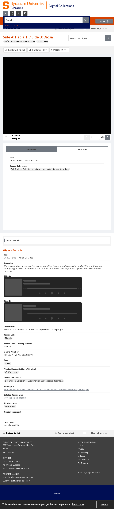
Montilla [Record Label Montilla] (8, 338)
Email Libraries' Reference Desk (16, 468)
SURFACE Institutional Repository (16, 481)
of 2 (102, 137)
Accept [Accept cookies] (104, 504)
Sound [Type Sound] (8, 363)
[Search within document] (108, 38)
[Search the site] (46, 20)
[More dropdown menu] (104, 21)
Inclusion (81, 456)
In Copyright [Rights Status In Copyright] (10, 406)
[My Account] (18, 13)
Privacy (81, 449)
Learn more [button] (78, 504)
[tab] (31, 149)
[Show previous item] (86, 137)
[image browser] (14, 137)
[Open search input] (5, 13)
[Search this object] (87, 38)
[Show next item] (107, 137)
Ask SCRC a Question (11, 465)
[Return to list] (17, 28)
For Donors (83, 463)
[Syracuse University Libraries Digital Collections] (47, 5)
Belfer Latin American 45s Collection (19, 41)
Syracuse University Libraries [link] (17, 442)
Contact (57, 493)
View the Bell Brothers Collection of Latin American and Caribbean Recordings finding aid (46, 389)
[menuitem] (57, 493)
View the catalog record (15, 397)
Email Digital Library (11, 461)
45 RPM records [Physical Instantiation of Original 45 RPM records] (11, 372)
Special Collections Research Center (18, 477)
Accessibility (83, 452)
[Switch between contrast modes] (25, 13)
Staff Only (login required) (88, 472)
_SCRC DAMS (42, 41)
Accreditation (83, 459)
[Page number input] (94, 137)
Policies (81, 445)
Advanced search (12, 25)
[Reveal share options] (12, 13)
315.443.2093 (8, 452)
